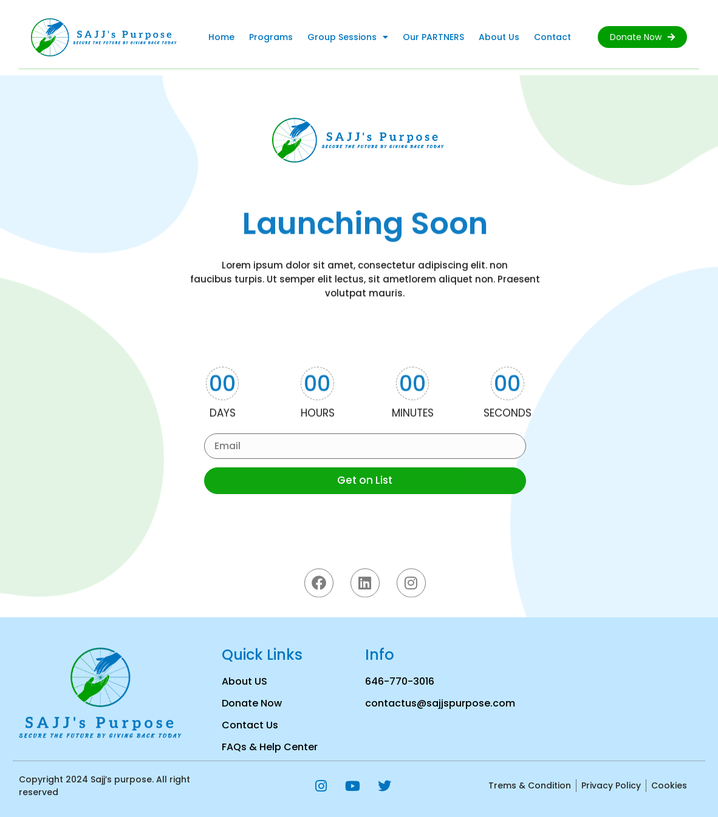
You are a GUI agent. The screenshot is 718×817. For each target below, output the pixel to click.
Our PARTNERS (433, 37)
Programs (271, 37)
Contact (552, 37)
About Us (499, 37)
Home (221, 37)
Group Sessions (347, 37)
